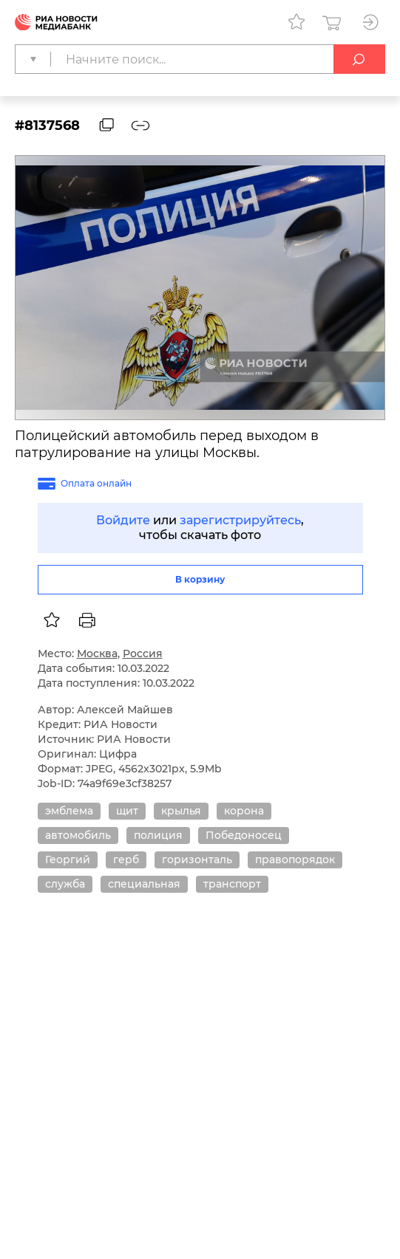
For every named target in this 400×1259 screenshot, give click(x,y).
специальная (144, 884)
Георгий (67, 859)
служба (65, 884)
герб (126, 859)
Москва (97, 653)
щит (127, 810)
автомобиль (78, 835)
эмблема (69, 810)
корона (244, 810)
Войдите (123, 520)
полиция (158, 835)
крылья (181, 810)
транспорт (232, 884)
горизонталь (197, 859)
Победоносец (244, 835)
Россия (143, 653)
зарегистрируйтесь (240, 520)
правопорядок (295, 859)
